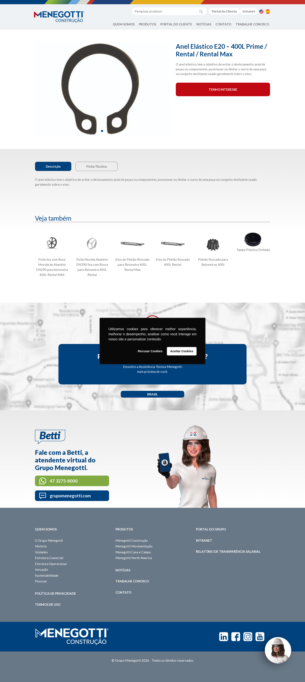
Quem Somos (123, 24)
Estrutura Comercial (49, 558)
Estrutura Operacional (51, 564)
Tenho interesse (223, 89)
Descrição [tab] (53, 166)
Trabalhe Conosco (252, 24)
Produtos (147, 24)
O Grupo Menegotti (49, 540)
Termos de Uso (47, 604)
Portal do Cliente (224, 11)
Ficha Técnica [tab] (96, 166)
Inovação (41, 569)
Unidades (41, 552)
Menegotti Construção (131, 540)
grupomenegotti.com (70, 495)
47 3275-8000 (64, 480)
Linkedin (223, 636)
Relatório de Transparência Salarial (228, 551)
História (41, 546)
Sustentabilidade (46, 575)
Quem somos (46, 529)
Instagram (247, 636)
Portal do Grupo (211, 529)
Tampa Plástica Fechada (253, 250)
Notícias (203, 24)
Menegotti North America (133, 558)
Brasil (152, 394)
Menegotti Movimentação (133, 546)
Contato (223, 24)
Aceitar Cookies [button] (181, 351)
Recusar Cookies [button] (150, 351)
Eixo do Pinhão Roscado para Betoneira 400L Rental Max (132, 264)
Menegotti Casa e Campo (133, 552)
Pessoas (41, 581)
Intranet (249, 11)
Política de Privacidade (55, 593)
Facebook (235, 636)
